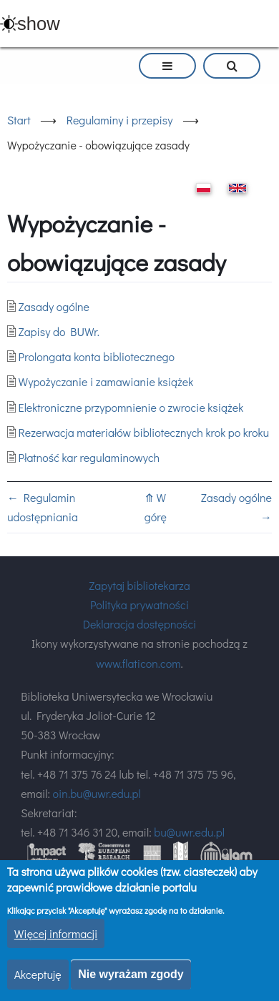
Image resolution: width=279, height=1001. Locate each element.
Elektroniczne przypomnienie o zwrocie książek (131, 407)
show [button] (38, 24)
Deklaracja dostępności (140, 623)
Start (19, 119)
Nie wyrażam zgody (131, 976)
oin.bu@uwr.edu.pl (97, 793)
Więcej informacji (56, 934)
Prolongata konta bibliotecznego (97, 356)
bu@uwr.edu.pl (189, 831)
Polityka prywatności (139, 604)
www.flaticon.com (138, 663)
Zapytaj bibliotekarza (139, 585)
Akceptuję (38, 975)
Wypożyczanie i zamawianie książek (106, 381)
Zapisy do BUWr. (59, 331)
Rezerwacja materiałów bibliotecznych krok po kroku (144, 432)
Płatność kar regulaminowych (89, 457)
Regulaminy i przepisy (120, 119)
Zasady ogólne (54, 306)
